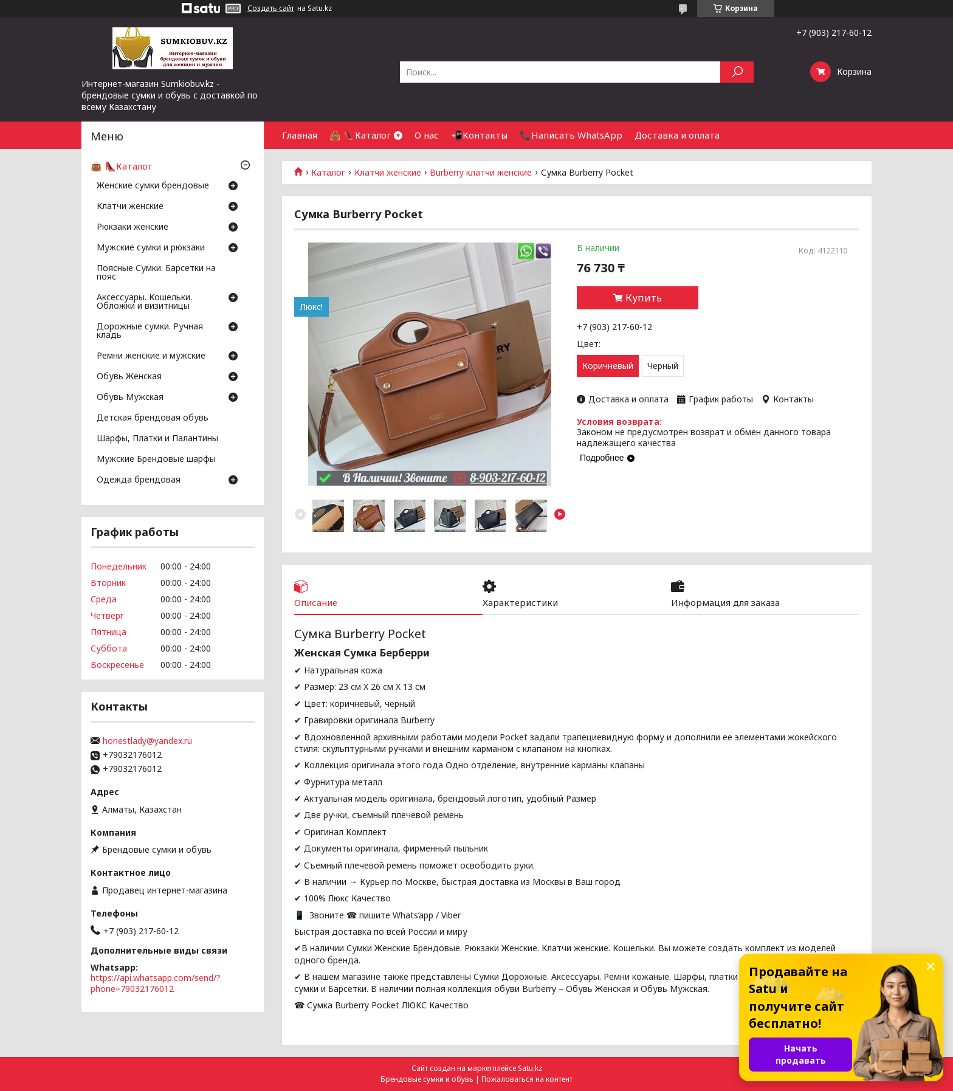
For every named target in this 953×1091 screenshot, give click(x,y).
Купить (643, 298)
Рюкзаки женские (132, 227)
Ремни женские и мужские (151, 356)
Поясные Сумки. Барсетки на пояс (156, 273)
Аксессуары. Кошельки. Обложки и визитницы (144, 302)
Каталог (328, 172)
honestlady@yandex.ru (147, 740)
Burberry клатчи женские (481, 172)
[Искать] (737, 72)
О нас (427, 135)
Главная (299, 135)
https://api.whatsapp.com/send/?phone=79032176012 (156, 983)
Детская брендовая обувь (152, 418)
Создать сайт (270, 8)
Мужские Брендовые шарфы (156, 459)
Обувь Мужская (130, 397)
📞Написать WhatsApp (571, 135)
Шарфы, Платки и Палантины (157, 439)
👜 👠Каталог (360, 135)
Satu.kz (530, 1068)
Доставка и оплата (677, 135)
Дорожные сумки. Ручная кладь (150, 331)
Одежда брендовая (139, 480)
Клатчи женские (387, 172)
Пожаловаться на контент (527, 1079)
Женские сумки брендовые (153, 186)
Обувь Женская (129, 377)
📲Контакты (479, 135)
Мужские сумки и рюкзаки (151, 248)
